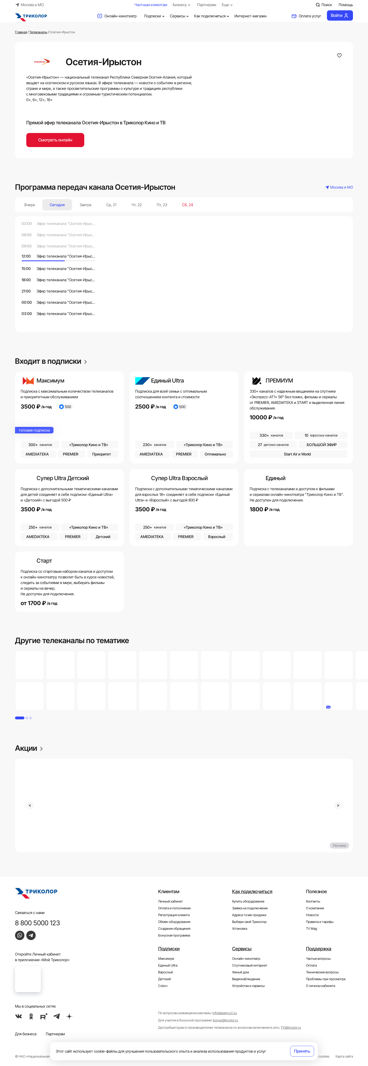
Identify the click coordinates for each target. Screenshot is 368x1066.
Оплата (311, 965)
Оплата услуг (306, 16)
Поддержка (318, 949)
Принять (302, 1051)
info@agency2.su (224, 1013)
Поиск (324, 4)
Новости (312, 915)
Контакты (313, 901)
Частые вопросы (318, 958)
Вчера (29, 204)
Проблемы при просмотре (325, 979)
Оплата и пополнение (174, 908)
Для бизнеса (25, 1034)
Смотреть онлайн (55, 139)
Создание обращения (174, 928)
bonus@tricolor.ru (225, 1020)
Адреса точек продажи (249, 915)
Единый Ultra (167, 965)
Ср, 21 (111, 204)
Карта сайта (344, 1056)
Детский (164, 979)
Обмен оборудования (174, 922)
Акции (29, 748)
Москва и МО (29, 4)
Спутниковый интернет (249, 965)
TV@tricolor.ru (291, 1027)
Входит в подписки (51, 361)
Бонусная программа (174, 935)
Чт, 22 (136, 204)
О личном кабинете (320, 986)
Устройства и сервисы (248, 986)
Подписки (155, 16)
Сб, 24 (187, 204)
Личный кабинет (170, 901)
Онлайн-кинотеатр (117, 16)
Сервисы (180, 16)
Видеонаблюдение (246, 979)
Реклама (339, 845)
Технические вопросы (322, 972)
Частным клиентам (150, 4)
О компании (315, 908)
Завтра (85, 204)
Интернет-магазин (250, 16)
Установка (239, 928)
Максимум (166, 958)
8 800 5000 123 (37, 923)
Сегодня (57, 204)
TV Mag (311, 928)
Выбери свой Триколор (249, 922)
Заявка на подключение (250, 908)
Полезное (316, 891)
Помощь (346, 4)
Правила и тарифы (320, 922)
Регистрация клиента (174, 915)
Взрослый (165, 972)
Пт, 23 (162, 204)
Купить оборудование (248, 901)
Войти (340, 15)
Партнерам (206, 4)
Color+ (163, 986)
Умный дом (240, 972)
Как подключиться (212, 16)
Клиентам (168, 891)
